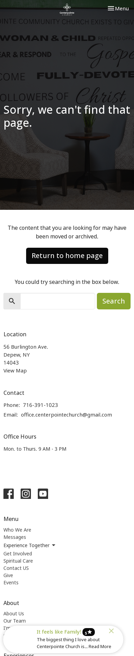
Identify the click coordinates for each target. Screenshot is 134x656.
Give (8, 575)
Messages (14, 537)
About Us (13, 613)
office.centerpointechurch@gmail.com (66, 414)
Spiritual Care (18, 560)
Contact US (16, 568)
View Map (15, 370)
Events (11, 582)
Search (113, 301)
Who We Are (17, 529)
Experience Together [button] (29, 545)
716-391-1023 (40, 404)
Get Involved (17, 553)
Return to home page (67, 255)
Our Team (14, 620)
